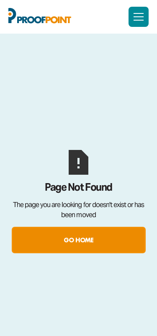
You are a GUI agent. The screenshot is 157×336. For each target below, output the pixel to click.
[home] (39, 17)
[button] (139, 17)
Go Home (78, 240)
